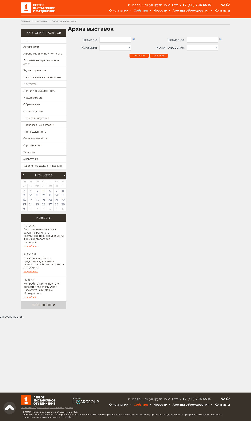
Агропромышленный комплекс (42, 53)
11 (37, 195)
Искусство (30, 84)
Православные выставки (38, 124)
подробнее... (31, 246)
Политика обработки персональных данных (47, 407)
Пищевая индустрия (36, 118)
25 (37, 204)
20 (50, 200)
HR (25, 40)
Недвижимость (32, 97)
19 (43, 200)
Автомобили (31, 46)
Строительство (32, 145)
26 (43, 204)
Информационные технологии (42, 77)
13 (50, 195)
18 (37, 200)
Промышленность (34, 131)
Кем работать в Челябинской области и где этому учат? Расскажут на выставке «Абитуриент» (42, 288)
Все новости (43, 305)
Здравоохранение (34, 70)
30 (24, 209)
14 (56, 195)
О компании (118, 10)
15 (63, 195)
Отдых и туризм (33, 111)
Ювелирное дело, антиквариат (42, 165)
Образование (31, 104)
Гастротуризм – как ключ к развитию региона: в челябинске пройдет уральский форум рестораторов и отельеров (44, 236)
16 (24, 200)
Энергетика (30, 159)
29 (63, 204)
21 (56, 200)
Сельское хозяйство (35, 138)
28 (56, 204)
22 (63, 200)
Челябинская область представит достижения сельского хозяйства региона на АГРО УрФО (44, 263)
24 (30, 204)
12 (43, 195)
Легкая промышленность (39, 90)
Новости (160, 10)
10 (30, 195)
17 (30, 200)
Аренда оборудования (191, 10)
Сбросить (159, 55)
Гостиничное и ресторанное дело (41, 62)
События (141, 10)
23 (24, 204)
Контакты (222, 10)
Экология (29, 152)
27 (50, 204)
